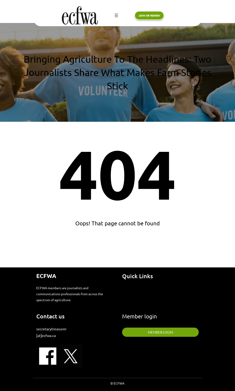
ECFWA (46, 275)
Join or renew (149, 15)
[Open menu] (116, 15)
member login (160, 332)
